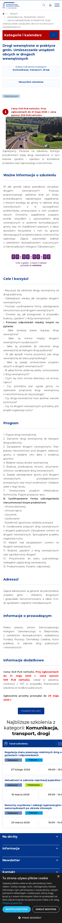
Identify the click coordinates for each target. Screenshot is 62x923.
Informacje (11, 848)
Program (11, 423)
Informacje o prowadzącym (27, 616)
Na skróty (10, 836)
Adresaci (11, 579)
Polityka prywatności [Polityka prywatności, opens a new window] (12, 903)
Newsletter (11, 860)
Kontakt (8, 872)
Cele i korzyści (15, 279)
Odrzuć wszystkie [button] (46, 909)
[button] (31, 917)
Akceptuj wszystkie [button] (17, 909)
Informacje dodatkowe (23, 660)
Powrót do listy (31, 711)
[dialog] (31, 898)
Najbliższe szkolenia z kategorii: (31, 727)
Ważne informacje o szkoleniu (29, 175)
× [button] (58, 876)
